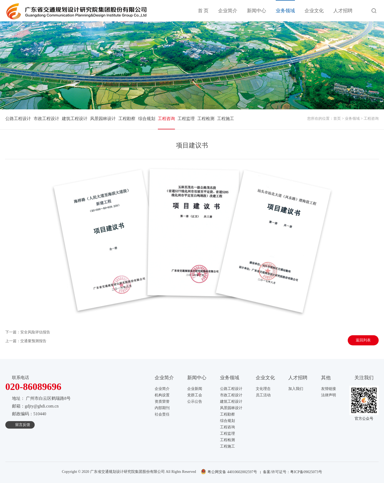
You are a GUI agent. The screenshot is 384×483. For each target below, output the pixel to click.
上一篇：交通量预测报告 (25, 341)
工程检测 (205, 118)
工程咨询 (166, 118)
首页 (337, 119)
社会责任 (162, 414)
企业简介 (227, 10)
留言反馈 (22, 425)
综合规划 (146, 118)
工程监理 (186, 118)
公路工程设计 (18, 118)
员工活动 (263, 395)
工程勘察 (126, 118)
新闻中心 (256, 10)
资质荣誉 (162, 402)
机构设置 (162, 395)
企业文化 (314, 10)
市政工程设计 (46, 118)
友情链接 (328, 389)
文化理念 (263, 389)
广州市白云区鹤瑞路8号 (48, 398)
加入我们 (295, 389)
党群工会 (194, 395)
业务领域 (285, 10)
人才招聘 (343, 10)
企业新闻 (194, 389)
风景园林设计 (103, 118)
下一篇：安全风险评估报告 (27, 332)
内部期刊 (162, 408)
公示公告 (194, 402)
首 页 (203, 10)
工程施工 (225, 118)
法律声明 (328, 395)
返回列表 (363, 340)
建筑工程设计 (74, 118)
